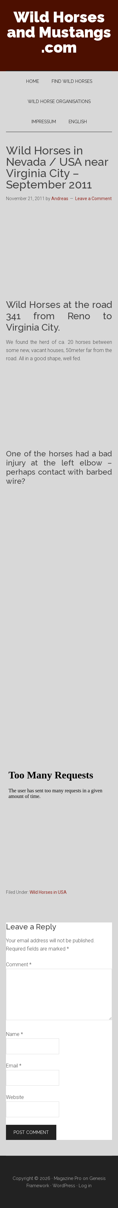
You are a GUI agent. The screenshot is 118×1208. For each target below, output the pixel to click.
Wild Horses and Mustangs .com (59, 32)
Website (15, 1097)
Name (14, 1034)
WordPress (64, 1185)
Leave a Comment (93, 198)
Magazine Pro (67, 1178)
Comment (18, 965)
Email (13, 1066)
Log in (85, 1185)
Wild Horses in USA (48, 892)
